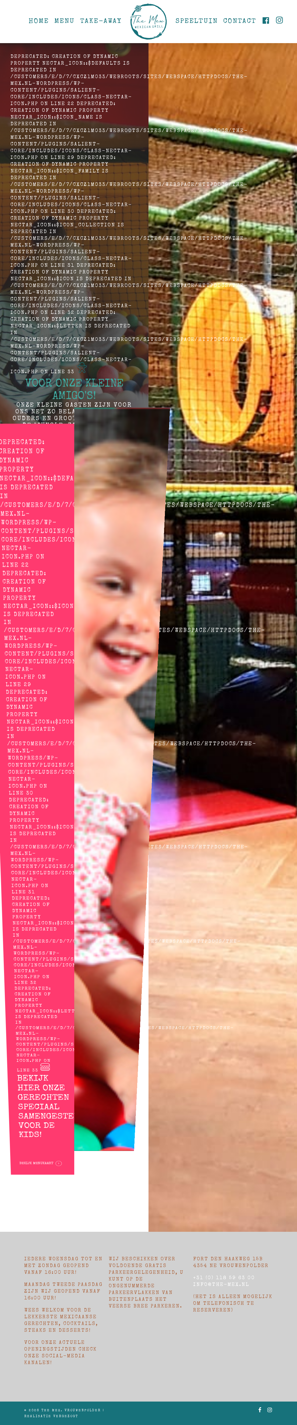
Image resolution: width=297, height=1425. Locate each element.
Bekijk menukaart (41, 1103)
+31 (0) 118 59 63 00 (224, 1278)
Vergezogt (65, 1416)
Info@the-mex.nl (221, 1284)
